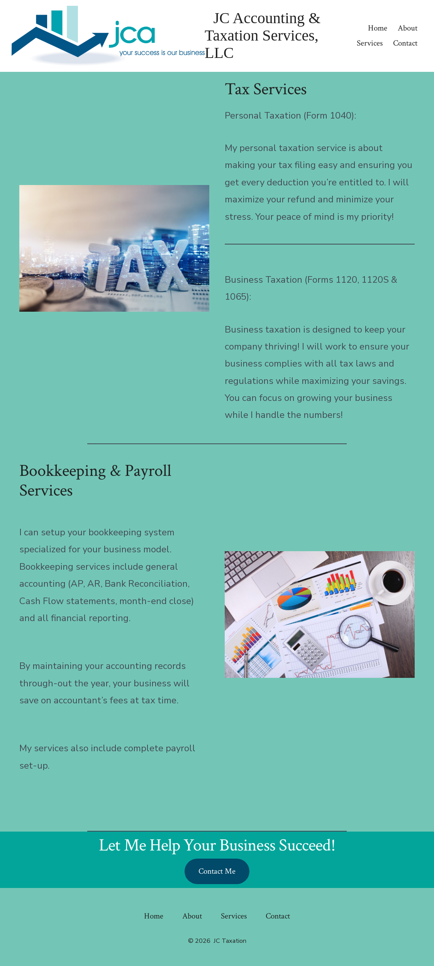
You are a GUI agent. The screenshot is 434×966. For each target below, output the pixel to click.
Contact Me (217, 871)
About (407, 28)
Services (370, 43)
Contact (405, 43)
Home (377, 28)
